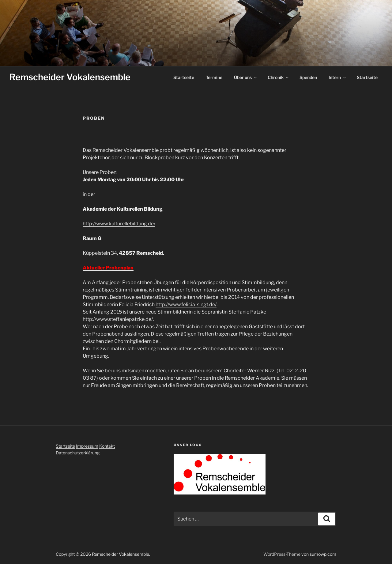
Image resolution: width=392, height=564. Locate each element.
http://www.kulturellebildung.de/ (119, 224)
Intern (338, 77)
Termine (214, 77)
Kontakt (107, 446)
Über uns (246, 77)
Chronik (278, 77)
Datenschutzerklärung (78, 452)
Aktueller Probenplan (108, 268)
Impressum (87, 446)
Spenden (308, 77)
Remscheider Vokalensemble (69, 77)
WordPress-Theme (281, 554)
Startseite (183, 77)
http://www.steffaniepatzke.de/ (118, 319)
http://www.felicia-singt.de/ (186, 304)
